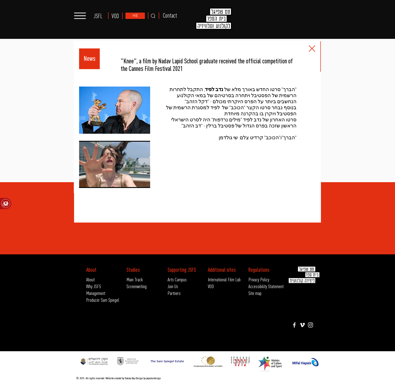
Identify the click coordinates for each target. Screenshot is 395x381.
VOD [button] (115, 16)
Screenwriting (136, 286)
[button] (80, 16)
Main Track (134, 279)
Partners (174, 293)
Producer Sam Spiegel (102, 300)
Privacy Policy (258, 279)
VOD (211, 286)
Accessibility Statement (261, 286)
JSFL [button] (98, 16)
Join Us (173, 286)
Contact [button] (170, 15)
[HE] (135, 16)
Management (95, 293)
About (90, 279)
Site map (254, 293)
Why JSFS (93, 286)
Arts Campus (177, 279)
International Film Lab (224, 279)
